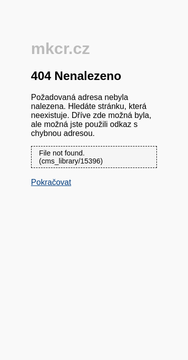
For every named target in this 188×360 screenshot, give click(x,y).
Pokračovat (51, 182)
